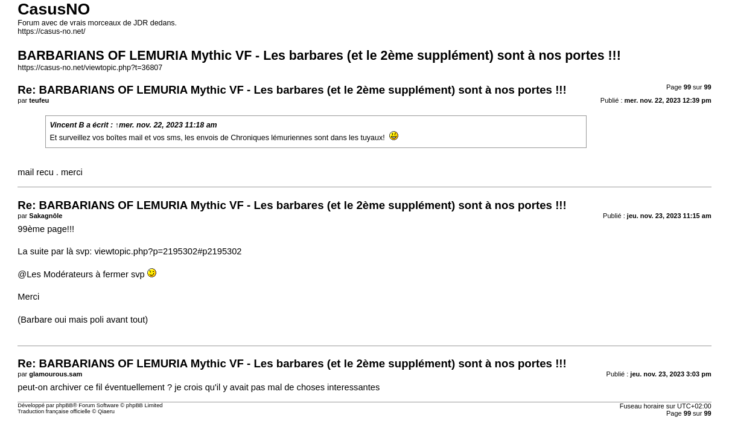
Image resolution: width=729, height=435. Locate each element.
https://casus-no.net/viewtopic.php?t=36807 (90, 67)
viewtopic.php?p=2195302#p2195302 (167, 251)
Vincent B (67, 125)
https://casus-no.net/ (51, 31)
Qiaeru (106, 411)
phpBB (64, 405)
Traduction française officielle (54, 411)
